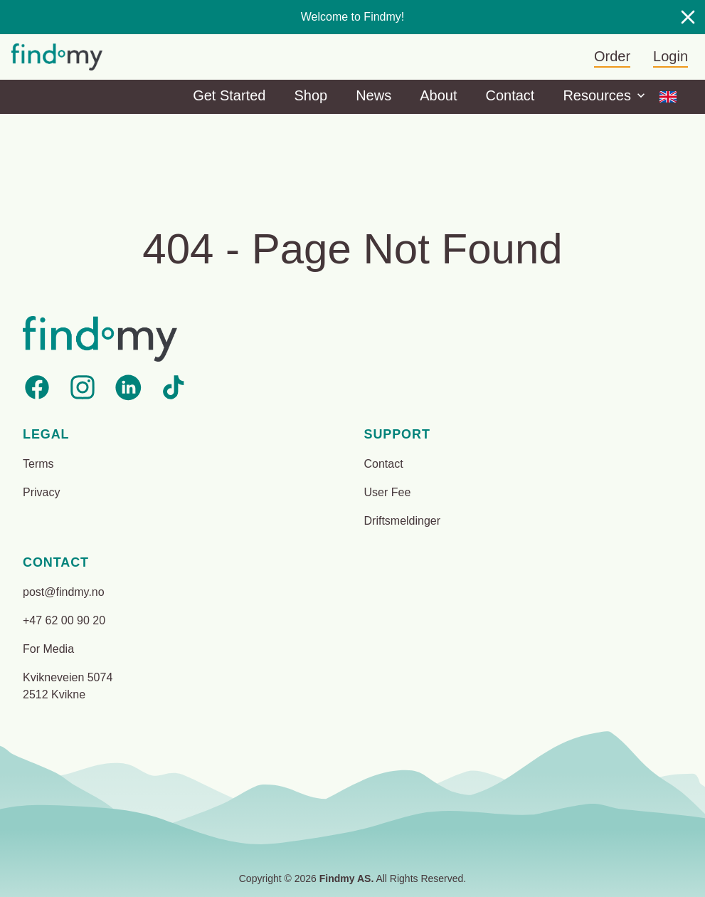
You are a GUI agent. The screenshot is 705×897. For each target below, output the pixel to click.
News (373, 95)
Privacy (41, 492)
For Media (48, 649)
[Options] (668, 97)
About (438, 95)
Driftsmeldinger (402, 521)
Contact (509, 95)
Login (670, 56)
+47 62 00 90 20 (64, 620)
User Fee (387, 492)
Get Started (229, 95)
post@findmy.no (64, 592)
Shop (310, 95)
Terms (38, 464)
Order (612, 56)
